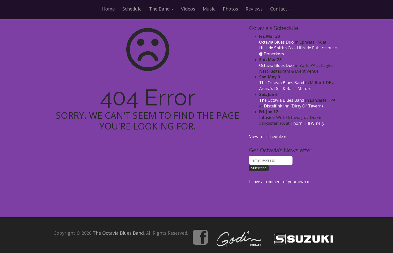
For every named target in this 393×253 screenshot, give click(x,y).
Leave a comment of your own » (279, 181)
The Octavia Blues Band (281, 82)
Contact (280, 9)
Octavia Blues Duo (276, 42)
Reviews (254, 9)
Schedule (132, 9)
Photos (230, 9)
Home (108, 9)
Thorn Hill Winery (307, 123)
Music (209, 9)
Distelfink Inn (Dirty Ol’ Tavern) (293, 106)
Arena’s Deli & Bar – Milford (285, 88)
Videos (188, 9)
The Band (161, 9)
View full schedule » (267, 136)
